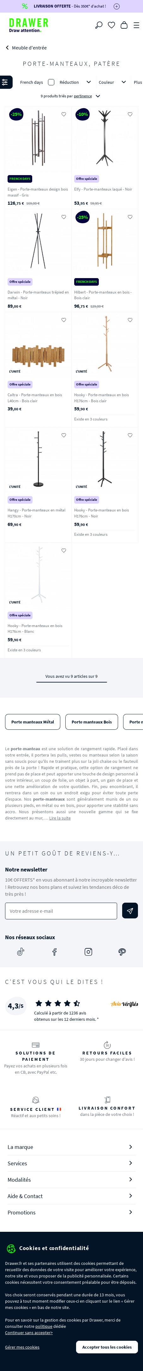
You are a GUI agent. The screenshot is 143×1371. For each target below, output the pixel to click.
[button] (71, 89)
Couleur (113, 82)
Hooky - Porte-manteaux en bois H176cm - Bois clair (101, 397)
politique (43, 1326)
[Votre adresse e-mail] (61, 911)
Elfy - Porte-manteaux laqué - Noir (103, 189)
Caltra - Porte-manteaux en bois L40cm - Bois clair (35, 397)
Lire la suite (60, 818)
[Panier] (124, 24)
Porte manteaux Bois (92, 722)
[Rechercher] (98, 25)
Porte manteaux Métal (32, 722)
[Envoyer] (130, 910)
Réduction (76, 82)
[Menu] (136, 24)
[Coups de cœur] (111, 24)
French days (31, 82)
